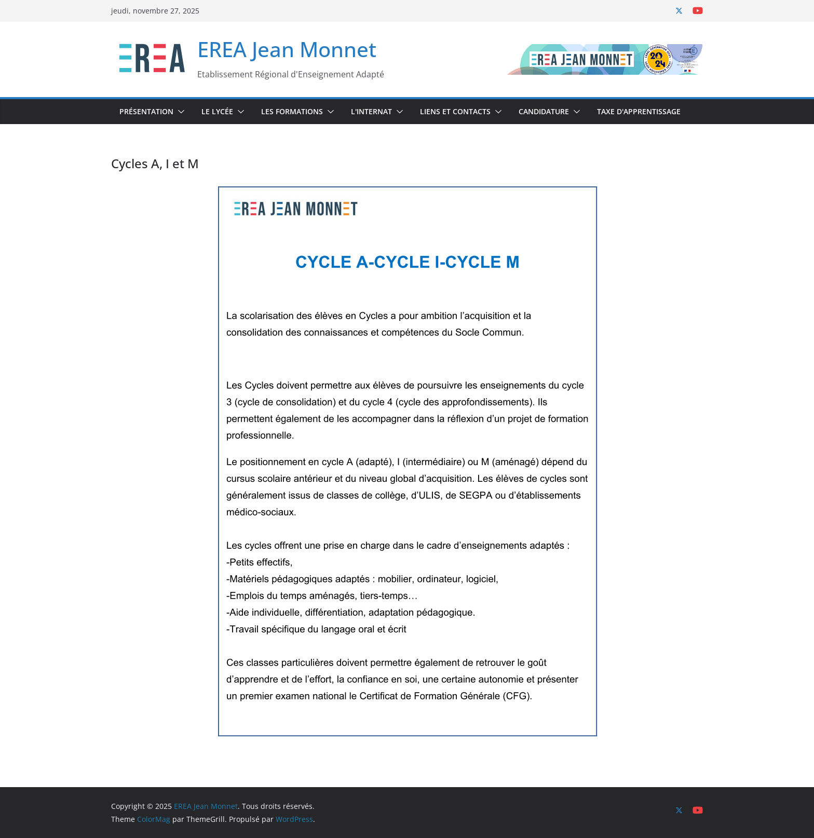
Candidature (544, 111)
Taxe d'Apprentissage (639, 111)
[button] (179, 111)
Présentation (146, 111)
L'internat (371, 111)
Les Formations (292, 111)
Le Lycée (217, 111)
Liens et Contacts (455, 111)
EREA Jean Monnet (286, 49)
